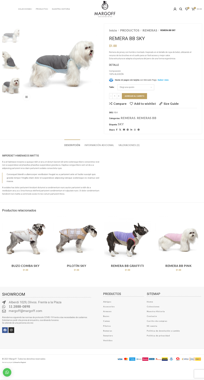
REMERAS (150, 30)
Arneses (107, 311)
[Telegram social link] (139, 130)
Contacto (152, 316)
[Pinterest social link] (128, 130)
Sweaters (108, 335)
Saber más (163, 80)
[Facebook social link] (116, 130)
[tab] (72, 143)
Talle (111, 87)
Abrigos (107, 301)
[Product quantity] (115, 96)
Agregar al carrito (134, 96)
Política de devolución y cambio (163, 331)
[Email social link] (124, 130)
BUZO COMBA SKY (25, 265)
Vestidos (107, 340)
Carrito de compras (157, 321)
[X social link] (120, 130)
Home (150, 301)
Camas (106, 321)
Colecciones (153, 306)
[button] (7, 372)
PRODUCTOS (129, 30)
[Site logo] (104, 8)
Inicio (113, 30)
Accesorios (109, 306)
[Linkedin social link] (131, 130)
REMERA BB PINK (178, 265)
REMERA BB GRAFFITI (127, 265)
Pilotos (107, 326)
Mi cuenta (152, 326)
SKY (121, 124)
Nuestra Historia (156, 311)
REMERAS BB (146, 118)
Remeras (107, 331)
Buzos (106, 316)
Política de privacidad (158, 335)
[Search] (181, 9)
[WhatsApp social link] (135, 130)
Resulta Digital (20, 362)
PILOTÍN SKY (76, 265)
